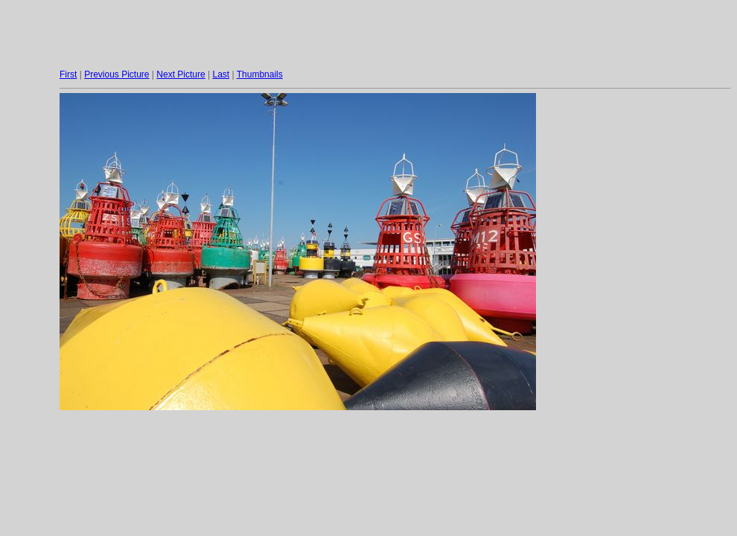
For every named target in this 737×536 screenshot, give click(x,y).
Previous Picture (116, 74)
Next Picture (180, 74)
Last (220, 74)
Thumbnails (260, 74)
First (68, 74)
